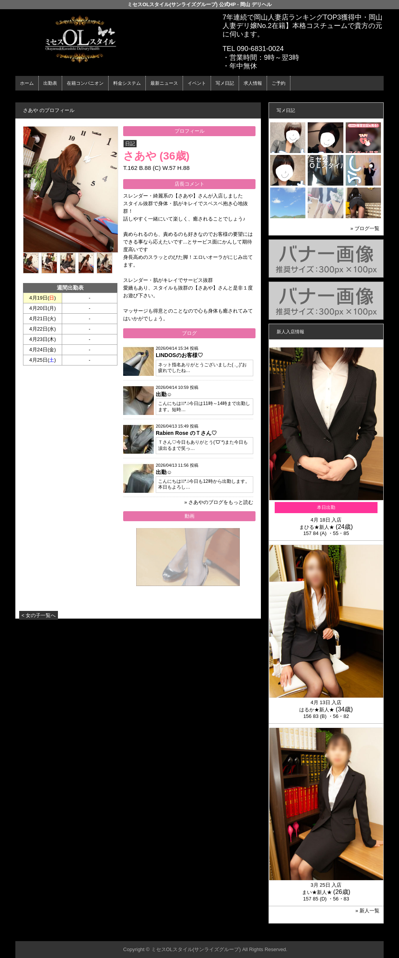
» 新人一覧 (367, 911)
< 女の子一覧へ (38, 615)
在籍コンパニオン (85, 83)
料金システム (127, 83)
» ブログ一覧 (364, 228)
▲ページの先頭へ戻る (355, 934)
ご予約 (278, 83)
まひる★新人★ (316, 527)
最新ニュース (164, 83)
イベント (197, 83)
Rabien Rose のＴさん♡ (186, 433)
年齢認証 (27, 97)
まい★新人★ (317, 892)
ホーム (27, 83)
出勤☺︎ (164, 394)
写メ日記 (225, 83)
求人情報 (253, 83)
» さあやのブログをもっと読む (218, 502)
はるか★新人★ (316, 710)
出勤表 (50, 83)
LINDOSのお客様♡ (179, 355)
